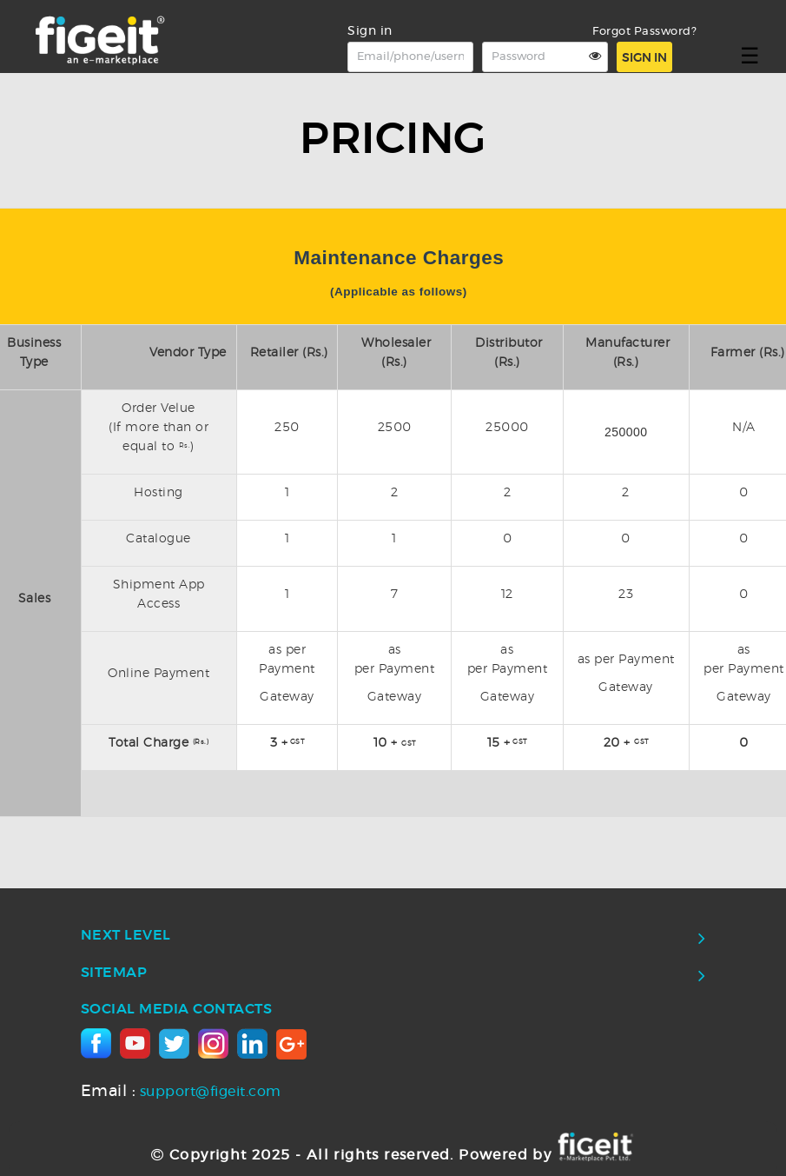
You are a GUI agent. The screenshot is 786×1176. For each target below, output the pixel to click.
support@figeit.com (181, 1092)
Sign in (644, 58)
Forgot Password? (644, 31)
